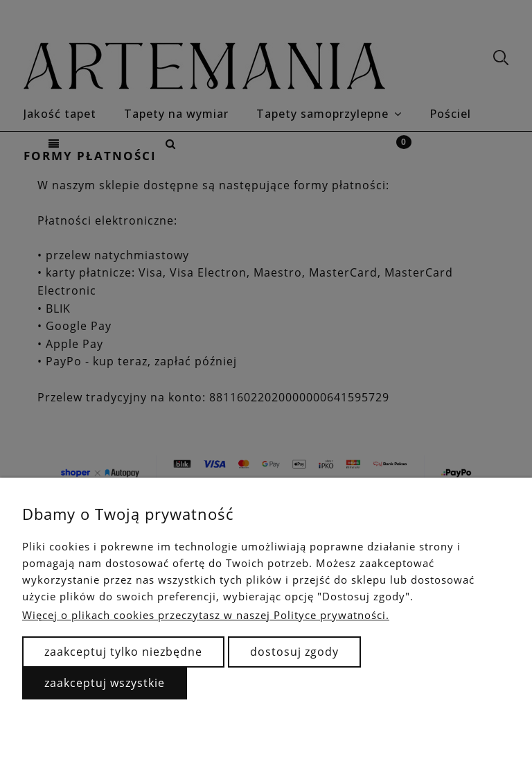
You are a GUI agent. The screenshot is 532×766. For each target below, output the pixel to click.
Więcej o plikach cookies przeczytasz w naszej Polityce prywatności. (205, 615)
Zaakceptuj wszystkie (104, 682)
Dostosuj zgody (294, 651)
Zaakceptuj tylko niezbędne (123, 651)
